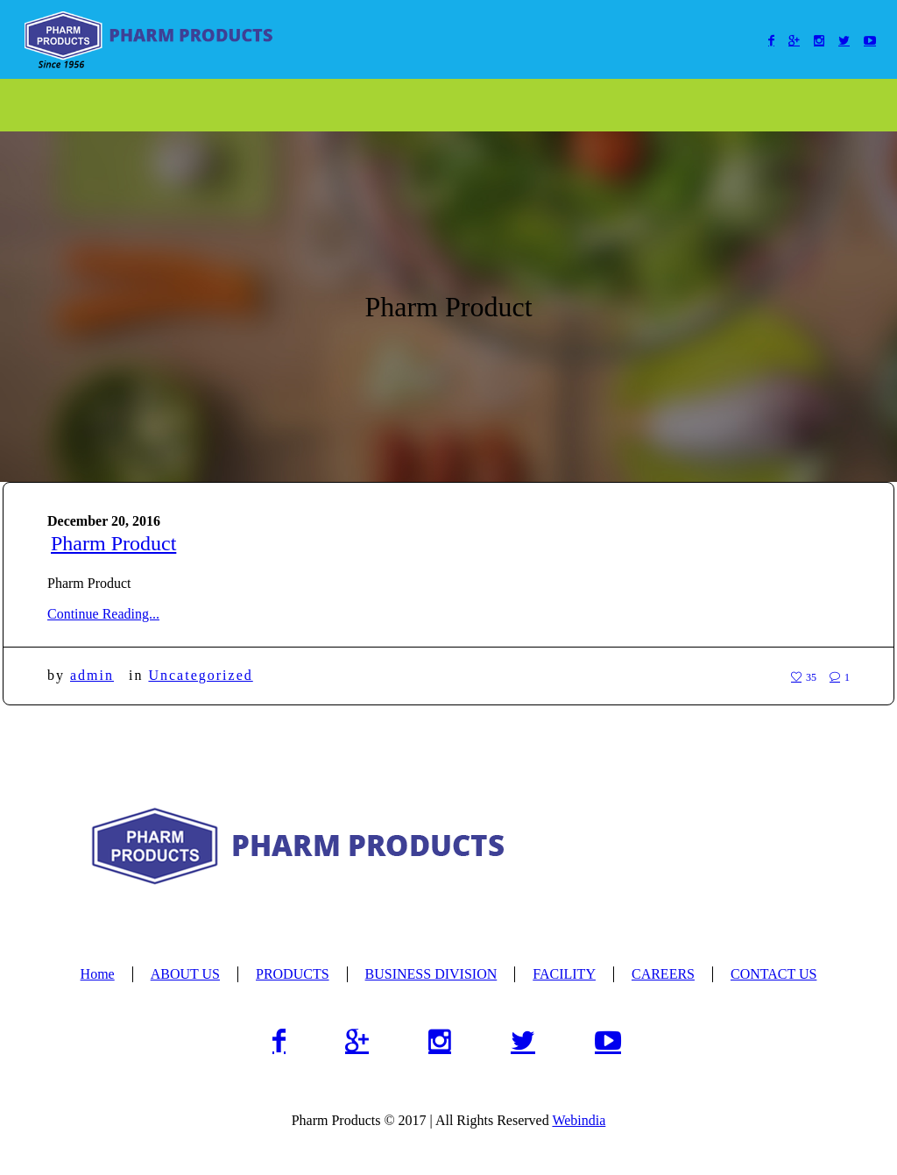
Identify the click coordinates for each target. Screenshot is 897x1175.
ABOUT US (185, 973)
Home (98, 973)
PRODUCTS (292, 973)
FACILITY (564, 973)
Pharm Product (113, 543)
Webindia (578, 1120)
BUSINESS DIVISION (431, 973)
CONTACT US (773, 973)
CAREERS (663, 973)
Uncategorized (200, 675)
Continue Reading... (103, 613)
